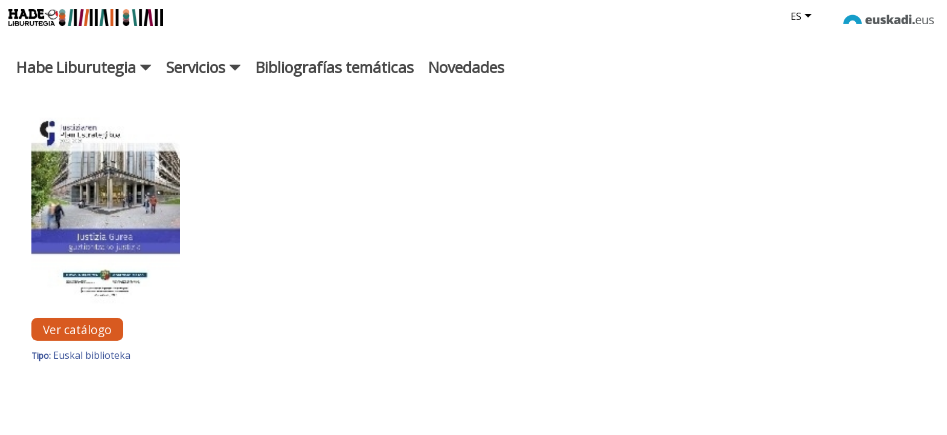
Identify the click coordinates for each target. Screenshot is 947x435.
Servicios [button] (203, 80)
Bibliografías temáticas (334, 80)
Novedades (466, 80)
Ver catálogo (77, 343)
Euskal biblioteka (91, 369)
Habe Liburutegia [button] (84, 80)
